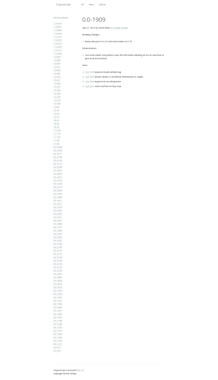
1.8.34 (56, 127)
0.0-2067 (57, 273)
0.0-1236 (57, 340)
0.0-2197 (57, 250)
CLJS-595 (89, 72)
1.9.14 (56, 116)
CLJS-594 (89, 76)
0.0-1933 (57, 297)
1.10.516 (57, 43)
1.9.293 (56, 93)
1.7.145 (56, 137)
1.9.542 (56, 76)
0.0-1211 (57, 344)
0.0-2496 (57, 197)
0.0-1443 (57, 337)
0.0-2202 (57, 243)
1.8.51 (56, 120)
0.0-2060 (57, 277)
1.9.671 (56, 66)
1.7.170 (56, 133)
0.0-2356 (57, 207)
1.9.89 (56, 106)
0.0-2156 (57, 257)
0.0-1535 (57, 327)
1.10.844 (57, 33)
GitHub (102, 4)
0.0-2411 (57, 200)
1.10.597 (57, 40)
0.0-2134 (57, 263)
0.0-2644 (57, 190)
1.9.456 (56, 90)
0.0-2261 (57, 233)
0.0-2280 (57, 223)
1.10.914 (57, 23)
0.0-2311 (57, 217)
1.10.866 (57, 30)
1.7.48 (56, 140)
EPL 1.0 (80, 370)
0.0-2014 (57, 287)
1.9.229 (56, 96)
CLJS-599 (89, 81)
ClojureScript (63, 4)
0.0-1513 (57, 330)
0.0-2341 (57, 210)
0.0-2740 (57, 183)
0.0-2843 (57, 173)
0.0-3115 (57, 163)
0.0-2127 (57, 267)
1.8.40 (56, 123)
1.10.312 (57, 50)
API (82, 4)
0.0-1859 (57, 314)
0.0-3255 (57, 150)
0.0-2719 (57, 187)
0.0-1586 (57, 324)
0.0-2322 (57, 213)
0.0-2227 (57, 240)
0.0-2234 (57, 237)
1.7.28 (56, 143)
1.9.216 (56, 100)
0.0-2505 (57, 193)
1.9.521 (56, 80)
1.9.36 (56, 113)
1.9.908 (56, 60)
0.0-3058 (57, 167)
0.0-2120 (57, 270)
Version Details (60, 17)
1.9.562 (56, 73)
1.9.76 (56, 110)
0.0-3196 (57, 157)
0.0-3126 (57, 160)
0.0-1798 (57, 320)
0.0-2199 (57, 247)
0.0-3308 (57, 147)
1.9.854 (56, 63)
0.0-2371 (57, 203)
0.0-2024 (57, 283)
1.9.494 (56, 83)
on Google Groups (119, 27)
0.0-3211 (57, 153)
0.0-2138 (57, 260)
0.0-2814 (57, 177)
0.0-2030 (57, 280)
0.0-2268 (57, 230)
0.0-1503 (57, 334)
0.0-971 (57, 347)
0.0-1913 (57, 300)
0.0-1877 (57, 310)
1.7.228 (56, 130)
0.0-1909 (57, 303)
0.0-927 (57, 350)
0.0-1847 (57, 317)
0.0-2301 (57, 220)
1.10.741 (57, 36)
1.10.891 (57, 26)
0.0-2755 (57, 180)
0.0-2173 (57, 253)
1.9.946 (56, 56)
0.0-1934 (57, 293)
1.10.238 (57, 53)
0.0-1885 (57, 307)
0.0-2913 (57, 170)
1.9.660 (56, 70)
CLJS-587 (89, 86)
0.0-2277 (57, 227)
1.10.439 (57, 46)
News (91, 4)
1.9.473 (56, 86)
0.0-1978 (57, 290)
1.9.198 (56, 103)
